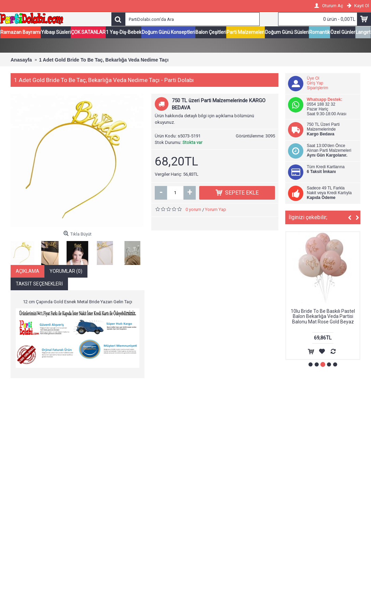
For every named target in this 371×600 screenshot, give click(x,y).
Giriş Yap (315, 83)
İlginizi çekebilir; (308, 217)
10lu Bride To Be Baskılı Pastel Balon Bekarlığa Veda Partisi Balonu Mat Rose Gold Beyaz (323, 317)
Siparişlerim (317, 88)
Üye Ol (313, 78)
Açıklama (27, 271)
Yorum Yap (215, 209)
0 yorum (193, 209)
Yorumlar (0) (66, 271)
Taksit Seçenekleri (39, 284)
